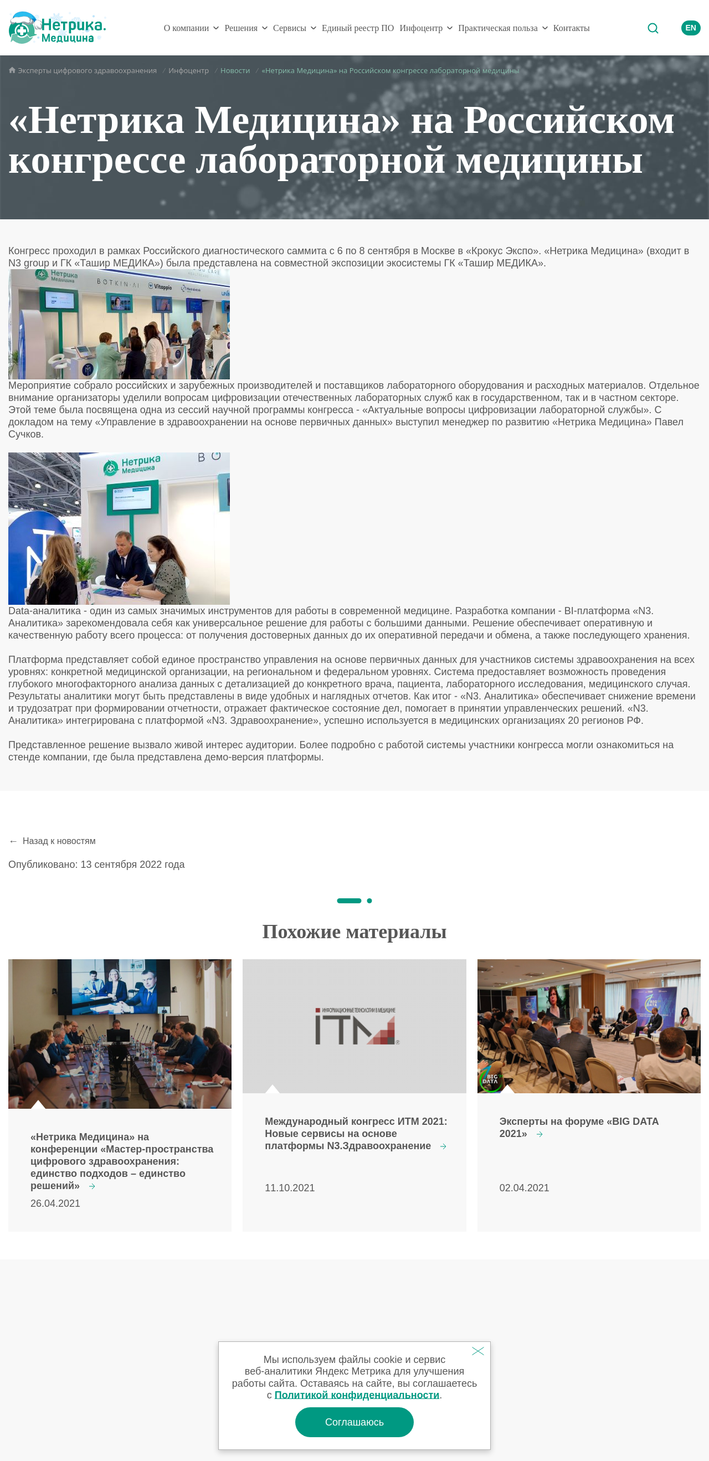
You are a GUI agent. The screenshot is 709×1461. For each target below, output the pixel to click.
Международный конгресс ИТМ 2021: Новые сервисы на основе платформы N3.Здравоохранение (356, 1133)
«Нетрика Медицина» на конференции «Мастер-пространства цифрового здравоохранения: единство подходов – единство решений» (121, 1161)
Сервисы (289, 28)
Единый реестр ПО (358, 28)
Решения (241, 28)
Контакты (571, 28)
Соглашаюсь (354, 1422)
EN (691, 27)
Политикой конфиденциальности (357, 1395)
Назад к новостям (59, 841)
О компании (186, 28)
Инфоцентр (421, 28)
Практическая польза (497, 28)
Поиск (652, 27)
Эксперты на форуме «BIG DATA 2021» (579, 1127)
